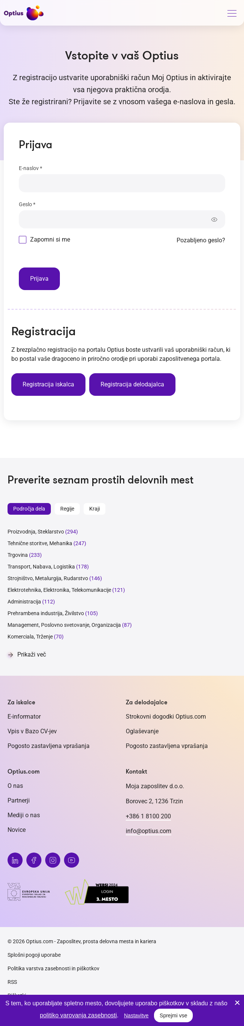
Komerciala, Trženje (30, 637)
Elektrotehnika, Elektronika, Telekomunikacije (59, 590)
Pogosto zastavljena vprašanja (49, 745)
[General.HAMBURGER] (231, 15)
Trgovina (18, 555)
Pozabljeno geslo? (201, 240)
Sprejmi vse (173, 1015)
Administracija (24, 602)
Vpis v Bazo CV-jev (32, 731)
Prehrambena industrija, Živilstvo (46, 613)
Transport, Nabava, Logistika (41, 567)
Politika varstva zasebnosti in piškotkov (53, 968)
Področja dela (29, 509)
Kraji (94, 509)
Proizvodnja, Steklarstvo (36, 532)
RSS (12, 982)
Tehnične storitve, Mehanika (40, 543)
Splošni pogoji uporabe (34, 955)
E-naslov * (30, 168)
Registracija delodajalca (132, 384)
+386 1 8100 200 (148, 816)
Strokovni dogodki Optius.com (166, 716)
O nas (15, 785)
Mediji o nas (24, 815)
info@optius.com (148, 830)
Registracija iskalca (48, 384)
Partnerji (19, 800)
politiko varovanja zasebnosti (78, 1015)
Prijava (39, 278)
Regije (67, 509)
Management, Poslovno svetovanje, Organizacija (64, 625)
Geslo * (27, 204)
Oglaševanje (142, 731)
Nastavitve (136, 1015)
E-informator (24, 716)
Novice (17, 829)
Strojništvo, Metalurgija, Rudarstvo (48, 578)
